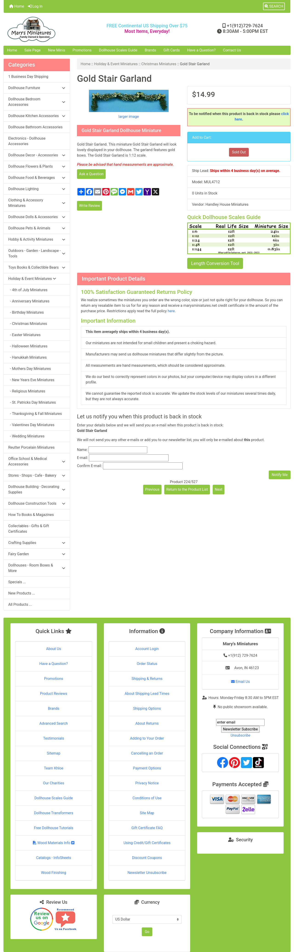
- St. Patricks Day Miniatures (32, 402)
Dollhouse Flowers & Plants (36, 166)
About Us (53, 649)
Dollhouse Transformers (53, 813)
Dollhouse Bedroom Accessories (36, 102)
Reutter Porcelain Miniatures (31, 447)
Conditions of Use (147, 798)
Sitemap (53, 753)
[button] (274, 6)
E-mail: (82, 458)
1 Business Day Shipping (28, 76)
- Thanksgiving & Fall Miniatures (35, 413)
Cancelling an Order (147, 753)
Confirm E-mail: (89, 466)
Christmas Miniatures (158, 64)
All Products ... (20, 604)
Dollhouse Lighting (36, 189)
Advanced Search (54, 723)
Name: (82, 450)
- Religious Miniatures (26, 391)
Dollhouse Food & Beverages (36, 177)
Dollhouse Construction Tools (36, 503)
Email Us (240, 681)
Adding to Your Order (147, 738)
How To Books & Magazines (31, 515)
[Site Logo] (51, 29)
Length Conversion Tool (215, 263)
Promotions (82, 50)
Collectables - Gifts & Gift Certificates (28, 529)
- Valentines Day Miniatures (31, 425)
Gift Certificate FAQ (147, 828)
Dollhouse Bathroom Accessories (35, 127)
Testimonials (53, 738)
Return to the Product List (187, 489)
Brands (150, 50)
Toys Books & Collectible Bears (36, 267)
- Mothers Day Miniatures (29, 368)
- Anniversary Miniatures (28, 301)
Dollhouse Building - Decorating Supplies (36, 489)
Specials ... (17, 582)
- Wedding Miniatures (26, 436)
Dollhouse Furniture (36, 88)
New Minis (56, 50)
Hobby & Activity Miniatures (36, 239)
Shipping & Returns (147, 678)
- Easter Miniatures (24, 335)
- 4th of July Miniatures (27, 290)
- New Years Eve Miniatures (31, 380)
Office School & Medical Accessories (36, 461)
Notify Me (280, 475)
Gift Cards (172, 50)
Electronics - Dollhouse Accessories (26, 141)
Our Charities (53, 783)
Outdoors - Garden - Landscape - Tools (36, 253)
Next (218, 489)
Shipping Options (147, 708)
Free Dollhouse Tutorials (53, 828)
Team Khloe (53, 768)
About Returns (146, 723)
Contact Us (232, 50)
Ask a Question (91, 174)
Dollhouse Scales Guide (118, 50)
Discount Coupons (147, 858)
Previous (152, 489)
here (171, 311)
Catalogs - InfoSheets (53, 858)
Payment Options (147, 768)
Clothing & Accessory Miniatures (36, 203)
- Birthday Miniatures (26, 312)
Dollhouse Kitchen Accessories (36, 116)
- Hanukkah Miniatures (27, 357)
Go (147, 931)
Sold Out (239, 152)
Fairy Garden (36, 554)
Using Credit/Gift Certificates (147, 843)
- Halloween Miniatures (28, 346)
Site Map (147, 813)
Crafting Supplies (36, 543)
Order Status (147, 664)
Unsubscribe (240, 735)
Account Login (147, 649)
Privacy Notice (147, 783)
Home (16, 6)
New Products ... (21, 593)
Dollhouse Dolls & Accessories (36, 217)
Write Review (89, 205)
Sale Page (32, 50)
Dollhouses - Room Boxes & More (36, 568)
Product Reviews (53, 693)
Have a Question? (201, 50)
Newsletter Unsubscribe (147, 872)
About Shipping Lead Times (146, 693)
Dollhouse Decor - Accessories (36, 155)
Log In (35, 6)
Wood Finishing (53, 872)
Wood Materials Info (54, 843)
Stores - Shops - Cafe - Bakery (36, 475)
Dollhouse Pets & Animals (36, 228)
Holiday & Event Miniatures (116, 64)
